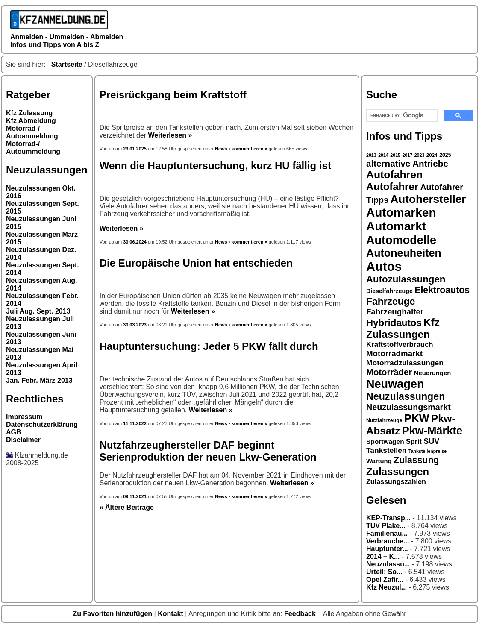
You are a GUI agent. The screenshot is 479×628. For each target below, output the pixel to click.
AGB (13, 432)
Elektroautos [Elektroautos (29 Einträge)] (442, 290)
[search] (401, 116)
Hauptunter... (387, 548)
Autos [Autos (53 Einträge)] (384, 266)
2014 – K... (383, 556)
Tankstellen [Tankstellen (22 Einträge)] (386, 450)
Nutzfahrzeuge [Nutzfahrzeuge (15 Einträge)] (384, 420)
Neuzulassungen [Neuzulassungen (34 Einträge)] (405, 396)
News (221, 148)
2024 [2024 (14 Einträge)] (432, 155)
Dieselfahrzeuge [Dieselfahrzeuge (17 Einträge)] (389, 291)
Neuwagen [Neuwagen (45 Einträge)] (395, 383)
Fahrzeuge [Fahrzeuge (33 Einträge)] (390, 301)
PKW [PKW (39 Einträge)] (416, 418)
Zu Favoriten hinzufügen (113, 613)
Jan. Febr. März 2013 (39, 380)
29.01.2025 (135, 148)
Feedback (300, 613)
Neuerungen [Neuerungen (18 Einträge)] (432, 373)
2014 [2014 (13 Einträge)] (383, 155)
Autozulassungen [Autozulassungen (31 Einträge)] (405, 279)
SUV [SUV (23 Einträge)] (431, 441)
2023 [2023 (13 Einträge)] (419, 155)
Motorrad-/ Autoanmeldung (32, 132)
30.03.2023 (135, 324)
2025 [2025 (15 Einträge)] (445, 155)
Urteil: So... (384, 571)
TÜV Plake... (386, 525)
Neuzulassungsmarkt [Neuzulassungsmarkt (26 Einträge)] (408, 407)
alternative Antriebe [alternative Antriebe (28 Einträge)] (407, 163)
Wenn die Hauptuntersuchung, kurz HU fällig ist (215, 165)
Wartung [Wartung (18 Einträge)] (379, 461)
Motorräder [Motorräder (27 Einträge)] (389, 372)
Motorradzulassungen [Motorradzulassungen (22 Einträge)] (405, 362)
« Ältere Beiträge (127, 507)
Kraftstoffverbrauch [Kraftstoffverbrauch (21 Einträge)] (399, 344)
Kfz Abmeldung (31, 120)
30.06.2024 (135, 241)
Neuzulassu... (388, 564)
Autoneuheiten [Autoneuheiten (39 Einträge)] (403, 253)
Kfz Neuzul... (386, 587)
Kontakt (171, 613)
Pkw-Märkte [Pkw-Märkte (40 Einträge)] (432, 431)
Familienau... (387, 533)
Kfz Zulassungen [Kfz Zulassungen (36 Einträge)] (403, 328)
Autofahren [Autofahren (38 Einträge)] (394, 174)
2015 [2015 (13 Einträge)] (395, 155)
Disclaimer (23, 439)
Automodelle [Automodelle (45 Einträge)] (401, 240)
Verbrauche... (387, 541)
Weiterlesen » (170, 135)
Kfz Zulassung (29, 113)
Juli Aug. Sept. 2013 (38, 311)
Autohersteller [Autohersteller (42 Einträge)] (428, 199)
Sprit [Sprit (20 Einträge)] (414, 441)
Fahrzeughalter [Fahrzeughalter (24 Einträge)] (394, 311)
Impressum (24, 416)
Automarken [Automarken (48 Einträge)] (401, 212)
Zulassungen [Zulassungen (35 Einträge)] (397, 471)
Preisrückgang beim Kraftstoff (173, 94)
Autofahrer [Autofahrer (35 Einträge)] (392, 186)
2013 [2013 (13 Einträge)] (371, 155)
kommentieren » (249, 148)
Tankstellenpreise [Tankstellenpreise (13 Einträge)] (427, 451)
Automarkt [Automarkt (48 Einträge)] (396, 226)
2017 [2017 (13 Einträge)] (408, 155)
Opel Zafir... (384, 579)
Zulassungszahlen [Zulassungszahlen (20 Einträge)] (396, 481)
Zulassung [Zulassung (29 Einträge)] (416, 460)
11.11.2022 (135, 423)
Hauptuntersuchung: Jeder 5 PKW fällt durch (209, 346)
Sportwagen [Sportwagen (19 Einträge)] (385, 441)
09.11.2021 (135, 496)
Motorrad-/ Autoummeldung (33, 147)
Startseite (66, 64)
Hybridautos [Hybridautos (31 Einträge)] (394, 322)
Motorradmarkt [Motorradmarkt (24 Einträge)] (394, 353)
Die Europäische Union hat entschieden (196, 263)
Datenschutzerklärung (42, 424)
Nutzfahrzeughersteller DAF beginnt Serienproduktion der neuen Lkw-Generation (208, 451)
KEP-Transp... (388, 518)
